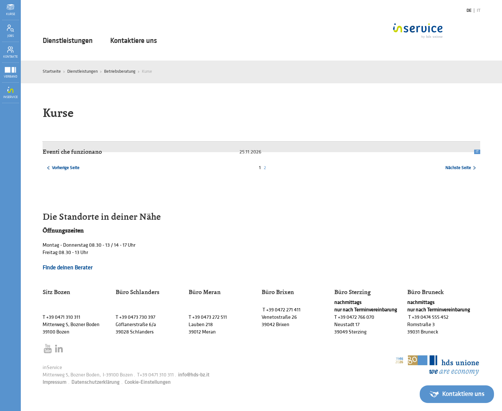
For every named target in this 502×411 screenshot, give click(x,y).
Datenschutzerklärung (95, 382)
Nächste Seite (458, 167)
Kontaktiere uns (133, 41)
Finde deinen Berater (68, 267)
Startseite (52, 71)
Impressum (54, 382)
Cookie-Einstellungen (148, 382)
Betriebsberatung (119, 71)
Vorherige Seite (65, 167)
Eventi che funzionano (72, 151)
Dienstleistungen (68, 41)
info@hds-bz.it (193, 375)
